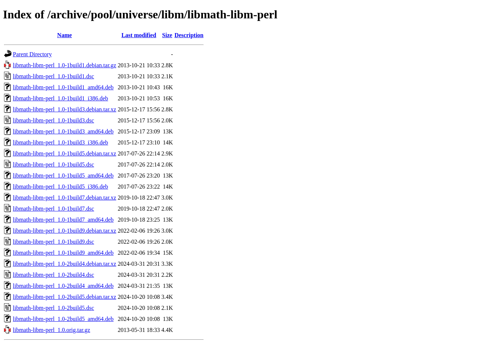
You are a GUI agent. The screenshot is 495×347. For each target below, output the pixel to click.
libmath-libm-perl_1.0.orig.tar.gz (51, 330)
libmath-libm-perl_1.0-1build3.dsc (53, 120)
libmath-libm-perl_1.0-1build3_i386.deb (60, 142)
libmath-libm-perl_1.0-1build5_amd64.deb (63, 175)
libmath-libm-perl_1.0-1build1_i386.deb (60, 98)
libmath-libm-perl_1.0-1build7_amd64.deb (63, 220)
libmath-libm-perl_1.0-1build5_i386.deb (60, 186)
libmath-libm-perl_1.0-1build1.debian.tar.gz (64, 65)
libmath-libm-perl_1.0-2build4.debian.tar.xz (64, 264)
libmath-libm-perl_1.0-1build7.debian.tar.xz (64, 197)
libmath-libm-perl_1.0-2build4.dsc (53, 275)
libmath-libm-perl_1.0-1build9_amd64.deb (63, 253)
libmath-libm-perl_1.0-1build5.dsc (53, 164)
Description (188, 35)
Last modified (138, 35)
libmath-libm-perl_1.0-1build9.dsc (53, 242)
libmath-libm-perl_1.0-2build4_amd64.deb (63, 286)
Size (167, 35)
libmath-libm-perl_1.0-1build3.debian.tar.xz (64, 109)
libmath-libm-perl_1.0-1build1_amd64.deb (63, 87)
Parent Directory (32, 54)
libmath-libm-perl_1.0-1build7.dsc (53, 208)
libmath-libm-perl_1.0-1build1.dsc (53, 76)
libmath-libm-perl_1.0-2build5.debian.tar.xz (64, 297)
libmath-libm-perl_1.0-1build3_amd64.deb (63, 131)
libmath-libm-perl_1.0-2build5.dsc (53, 308)
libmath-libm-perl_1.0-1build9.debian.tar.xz (64, 231)
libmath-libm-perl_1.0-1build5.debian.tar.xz (64, 153)
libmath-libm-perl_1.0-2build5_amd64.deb (63, 319)
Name (64, 35)
